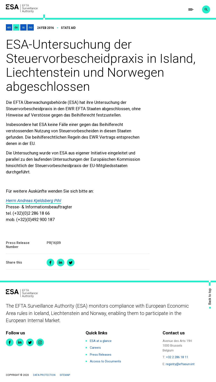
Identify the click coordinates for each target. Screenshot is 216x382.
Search (206, 9)
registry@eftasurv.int (180, 364)
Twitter (30, 342)
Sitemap (65, 375)
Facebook (10, 342)
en (9, 27)
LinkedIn (20, 342)
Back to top (210, 296)
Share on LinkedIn (60, 262)
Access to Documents (105, 361)
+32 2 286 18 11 (177, 357)
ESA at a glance (101, 341)
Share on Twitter (70, 262)
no (30, 27)
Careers (95, 348)
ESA (22, 8)
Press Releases (100, 355)
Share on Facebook (50, 262)
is (23, 27)
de (16, 27)
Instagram (40, 342)
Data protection (44, 375)
